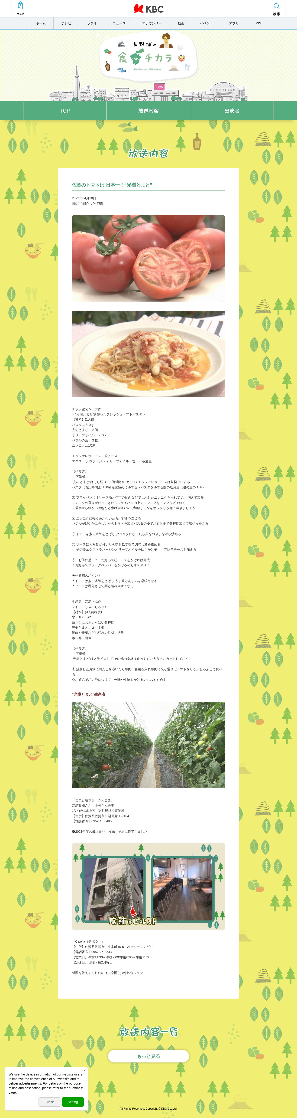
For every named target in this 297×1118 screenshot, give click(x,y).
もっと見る (148, 1056)
